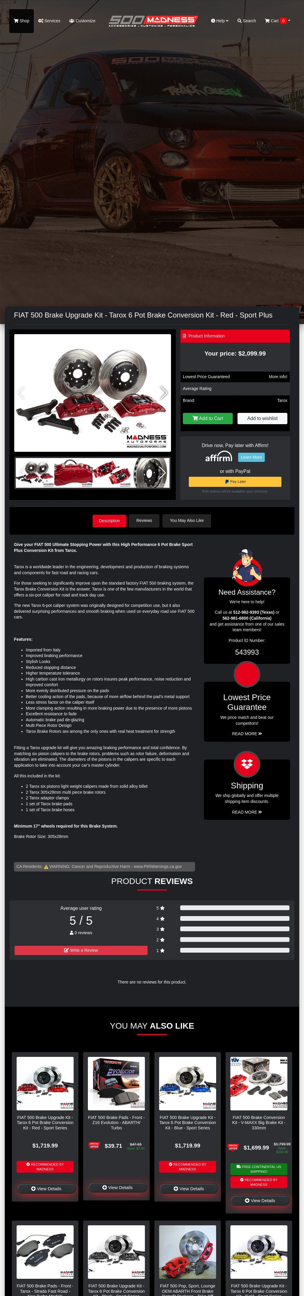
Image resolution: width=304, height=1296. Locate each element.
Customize (82, 20)
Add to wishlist (262, 418)
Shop (21, 20)
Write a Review (81, 950)
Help (220, 20)
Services (49, 20)
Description (109, 520)
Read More (247, 733)
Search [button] (247, 20)
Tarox (282, 400)
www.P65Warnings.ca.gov (158, 866)
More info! (278, 376)
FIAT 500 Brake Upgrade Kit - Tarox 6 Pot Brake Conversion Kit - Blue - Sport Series (187, 1122)
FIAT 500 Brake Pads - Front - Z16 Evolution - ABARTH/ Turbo (116, 1122)
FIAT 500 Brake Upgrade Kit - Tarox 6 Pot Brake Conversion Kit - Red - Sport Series (45, 1122)
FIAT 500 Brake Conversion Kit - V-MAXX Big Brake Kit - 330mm (259, 1122)
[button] (164, 393)
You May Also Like (188, 520)
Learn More (251, 457)
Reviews (145, 520)
